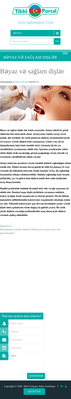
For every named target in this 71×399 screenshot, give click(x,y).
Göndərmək (36, 376)
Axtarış (65, 52)
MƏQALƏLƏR (21, 82)
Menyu (17, 33)
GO (57, 41)
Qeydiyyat (34, 391)
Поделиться (6, 226)
